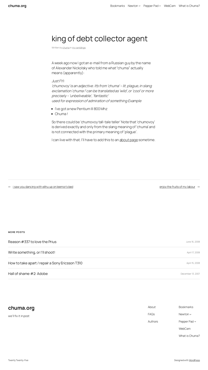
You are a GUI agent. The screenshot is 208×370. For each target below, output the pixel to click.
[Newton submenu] (140, 6)
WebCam (170, 6)
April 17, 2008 (193, 252)
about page (129, 139)
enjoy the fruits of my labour (177, 187)
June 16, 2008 (193, 241)
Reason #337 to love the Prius (32, 242)
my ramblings (79, 47)
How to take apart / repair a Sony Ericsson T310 (45, 263)
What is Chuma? (189, 6)
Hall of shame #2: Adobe (28, 274)
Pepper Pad (150, 6)
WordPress (194, 360)
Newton (133, 6)
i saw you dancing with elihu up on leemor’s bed (43, 187)
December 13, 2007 (190, 273)
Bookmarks (117, 6)
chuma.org (17, 5)
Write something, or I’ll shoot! (31, 252)
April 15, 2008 (193, 262)
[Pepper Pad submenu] (160, 6)
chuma (66, 47)
